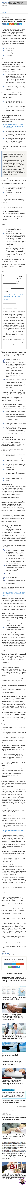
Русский (3, 12)
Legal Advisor (6, 2)
